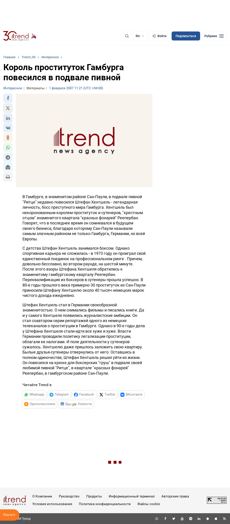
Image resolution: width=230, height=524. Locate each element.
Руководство (69, 496)
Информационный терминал (132, 496)
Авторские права (175, 496)
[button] (8, 98)
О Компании (42, 496)
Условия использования (52, 504)
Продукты (94, 496)
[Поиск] (126, 35)
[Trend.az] (20, 36)
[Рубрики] (214, 35)
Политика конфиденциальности (105, 504)
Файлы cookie (148, 504)
